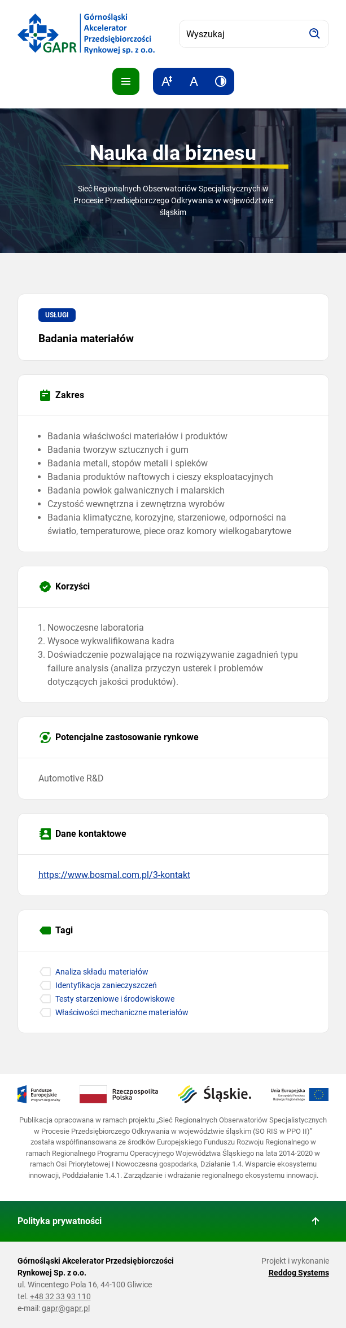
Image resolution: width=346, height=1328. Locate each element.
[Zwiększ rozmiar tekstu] (166, 81)
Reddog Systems (299, 1272)
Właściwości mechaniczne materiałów (122, 1012)
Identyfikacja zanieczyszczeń (106, 985)
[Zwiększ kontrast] (220, 81)
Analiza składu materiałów (101, 971)
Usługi (57, 315)
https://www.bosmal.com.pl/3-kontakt (114, 875)
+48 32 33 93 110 (60, 1296)
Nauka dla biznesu (173, 153)
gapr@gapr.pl (66, 1308)
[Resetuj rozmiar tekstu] (193, 81)
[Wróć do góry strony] (315, 1221)
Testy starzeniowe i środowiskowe (114, 998)
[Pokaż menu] (125, 81)
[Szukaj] (315, 33)
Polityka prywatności (59, 1221)
